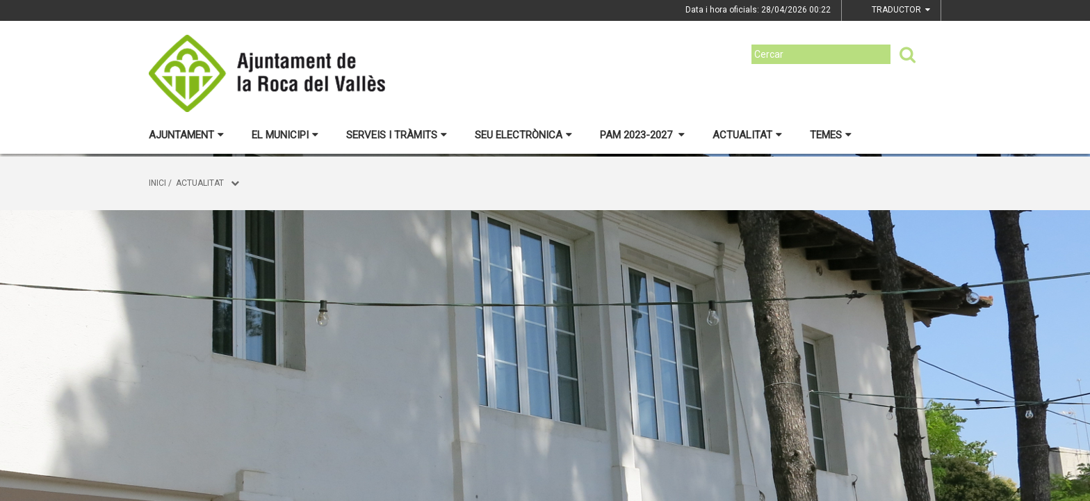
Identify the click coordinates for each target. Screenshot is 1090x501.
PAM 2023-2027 (642, 135)
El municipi (285, 135)
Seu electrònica (523, 135)
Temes (831, 135)
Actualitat (747, 135)
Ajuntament (186, 135)
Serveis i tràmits (396, 135)
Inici (157, 183)
